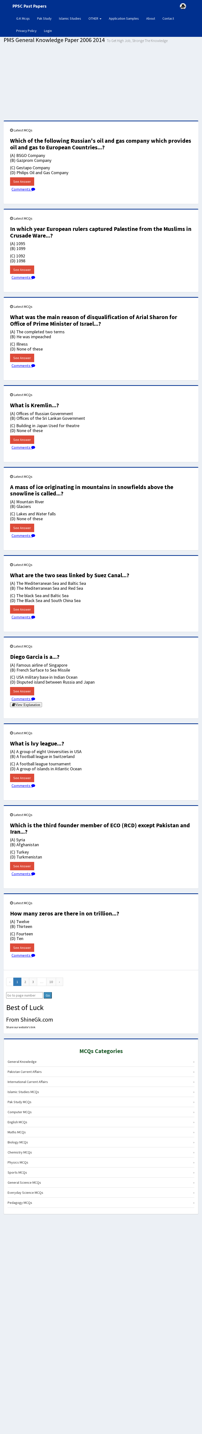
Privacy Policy (26, 30)
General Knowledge (101, 1061)
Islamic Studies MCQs (101, 1091)
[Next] (59, 982)
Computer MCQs (101, 1112)
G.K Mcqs (24, 18)
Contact (168, 18)
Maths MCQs (101, 1132)
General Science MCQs (101, 1182)
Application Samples (124, 18)
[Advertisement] (101, 83)
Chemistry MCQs (101, 1152)
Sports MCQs (101, 1172)
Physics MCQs (101, 1162)
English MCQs (101, 1122)
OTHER (94, 18)
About (150, 18)
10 (51, 982)
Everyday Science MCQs (101, 1192)
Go (48, 995)
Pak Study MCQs (101, 1101)
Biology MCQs (101, 1142)
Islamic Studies (70, 18)
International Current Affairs (101, 1081)
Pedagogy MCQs (101, 1202)
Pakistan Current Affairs (101, 1071)
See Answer (22, 181)
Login (48, 30)
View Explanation (27, 704)
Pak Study (44, 18)
